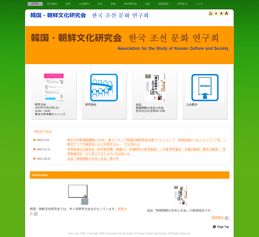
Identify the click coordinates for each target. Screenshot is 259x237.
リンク (199, 3)
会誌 (147, 3)
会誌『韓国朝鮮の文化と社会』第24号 (93, 158)
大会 (99, 3)
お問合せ (182, 3)
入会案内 (84, 3)
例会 (113, 3)
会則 (68, 3)
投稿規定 (164, 3)
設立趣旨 (52, 3)
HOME (35, 3)
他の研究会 (130, 3)
